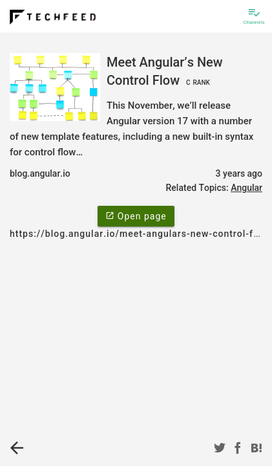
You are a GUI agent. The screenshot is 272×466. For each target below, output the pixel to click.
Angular (246, 188)
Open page (135, 215)
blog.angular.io (40, 173)
